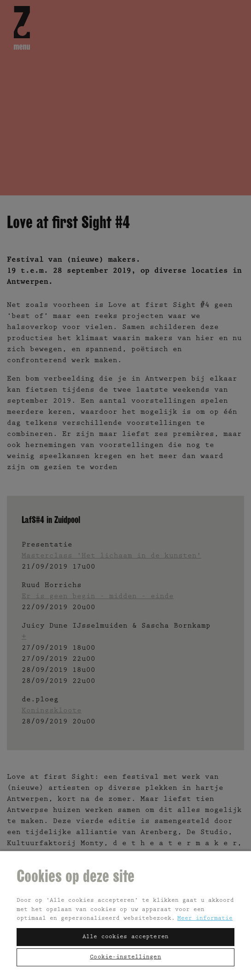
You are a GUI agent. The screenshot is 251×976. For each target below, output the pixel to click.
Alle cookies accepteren (125, 937)
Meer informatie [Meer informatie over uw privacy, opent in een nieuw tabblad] (205, 919)
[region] (125, 913)
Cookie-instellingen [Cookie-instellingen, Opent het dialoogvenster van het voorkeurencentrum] (125, 957)
